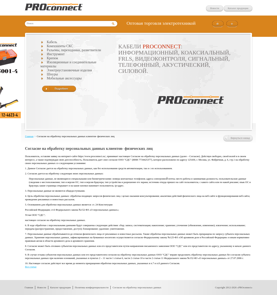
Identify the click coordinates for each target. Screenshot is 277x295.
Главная (29, 136)
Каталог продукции (238, 8)
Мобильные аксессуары (64, 78)
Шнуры (52, 74)
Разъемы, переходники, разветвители (74, 50)
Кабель (52, 42)
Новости (214, 8)
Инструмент (56, 54)
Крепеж (52, 58)
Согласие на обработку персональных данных (137, 287)
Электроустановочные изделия (69, 70)
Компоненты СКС (60, 46)
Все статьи (30, 266)
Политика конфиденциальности (91, 287)
